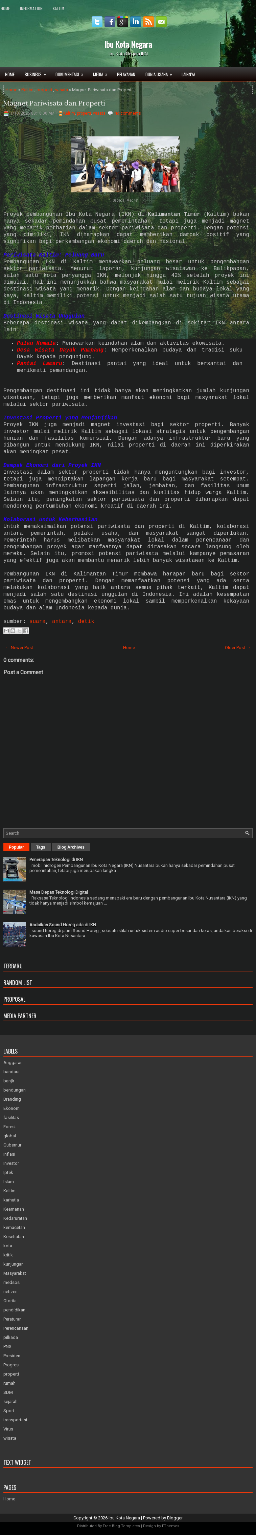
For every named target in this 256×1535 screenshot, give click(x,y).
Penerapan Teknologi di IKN (56, 859)
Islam (8, 1181)
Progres (11, 1364)
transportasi (15, 1419)
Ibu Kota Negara (128, 44)
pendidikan (14, 1309)
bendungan (14, 1090)
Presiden (11, 1355)
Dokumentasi (71, 72)
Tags (40, 847)
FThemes (170, 1526)
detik (86, 622)
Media (102, 72)
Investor (11, 1163)
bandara (11, 1071)
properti (44, 89)
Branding (12, 1099)
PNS (7, 1346)
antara (62, 622)
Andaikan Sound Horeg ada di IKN (62, 924)
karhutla (11, 1199)
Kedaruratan (15, 1218)
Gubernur (12, 1145)
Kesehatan (13, 1236)
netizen (10, 1291)
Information (31, 8)
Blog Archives (71, 847)
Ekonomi (12, 1108)
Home (5, 8)
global (9, 1135)
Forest (9, 1126)
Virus (8, 1429)
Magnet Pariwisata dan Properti (54, 103)
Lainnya (188, 74)
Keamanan (13, 1209)
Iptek (8, 1172)
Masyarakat (14, 1273)
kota (7, 1245)
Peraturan (12, 1319)
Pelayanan (126, 74)
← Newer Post (19, 647)
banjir (8, 1080)
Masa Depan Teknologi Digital (58, 892)
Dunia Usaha (161, 72)
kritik (8, 1254)
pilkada (10, 1337)
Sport (8, 1410)
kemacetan (14, 1227)
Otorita (10, 1300)
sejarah (10, 1401)
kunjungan (13, 1264)
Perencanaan (15, 1328)
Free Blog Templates (121, 1526)
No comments (127, 113)
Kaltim (58, 8)
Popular (16, 847)
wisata (61, 89)
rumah (9, 1383)
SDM (8, 1392)
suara (37, 622)
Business (37, 72)
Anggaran (13, 1062)
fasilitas (11, 1117)
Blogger (175, 1517)
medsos (11, 1282)
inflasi (9, 1154)
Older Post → (238, 647)
